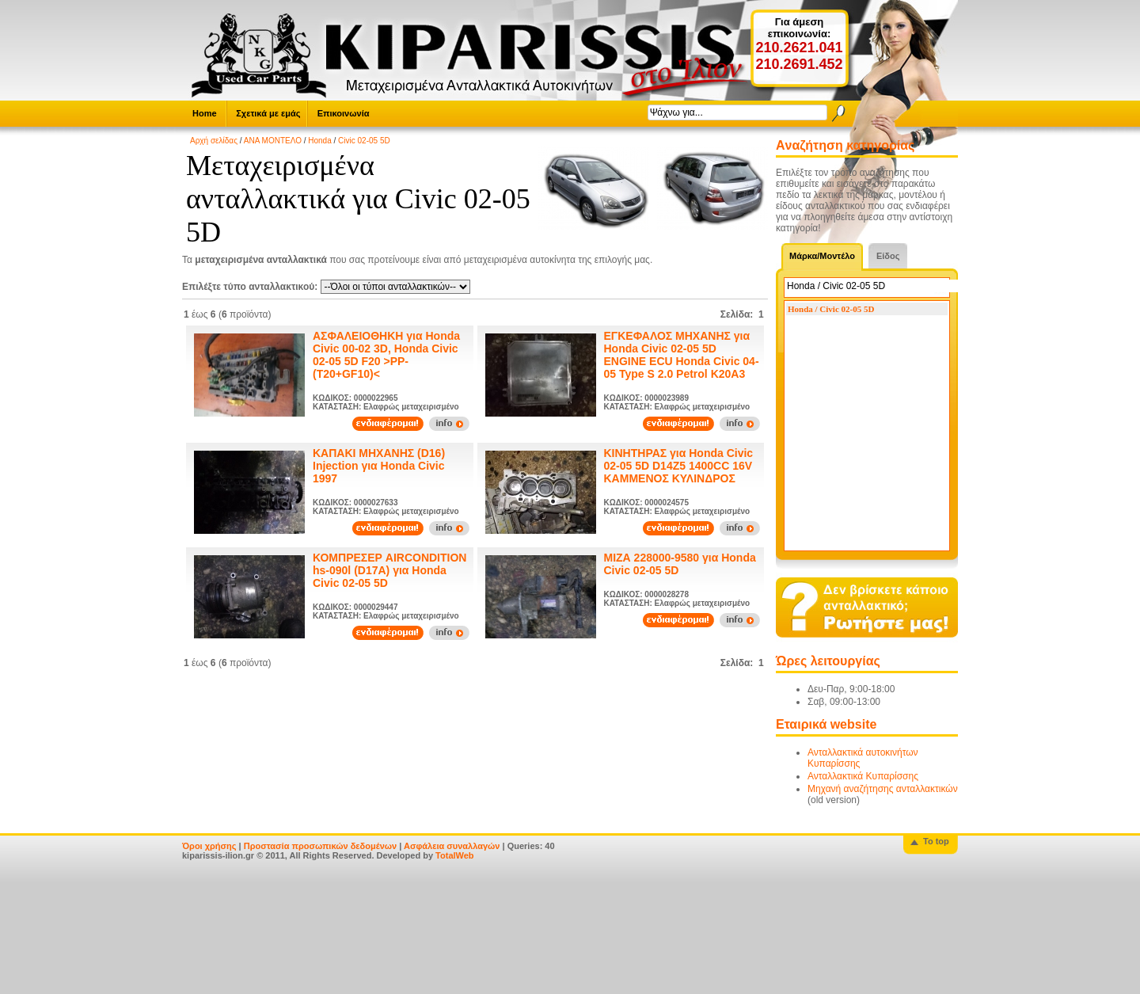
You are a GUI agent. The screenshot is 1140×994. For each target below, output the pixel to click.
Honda (319, 140)
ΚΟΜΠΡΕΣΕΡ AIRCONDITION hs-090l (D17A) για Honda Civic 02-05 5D (389, 570)
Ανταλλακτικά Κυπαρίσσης (863, 776)
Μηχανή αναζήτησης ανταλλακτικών (883, 788)
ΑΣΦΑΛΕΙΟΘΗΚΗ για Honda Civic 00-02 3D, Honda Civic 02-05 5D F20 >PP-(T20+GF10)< (386, 354)
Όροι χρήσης (209, 846)
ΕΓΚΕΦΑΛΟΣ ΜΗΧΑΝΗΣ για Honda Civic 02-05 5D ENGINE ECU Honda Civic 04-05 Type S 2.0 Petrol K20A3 (681, 354)
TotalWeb (454, 855)
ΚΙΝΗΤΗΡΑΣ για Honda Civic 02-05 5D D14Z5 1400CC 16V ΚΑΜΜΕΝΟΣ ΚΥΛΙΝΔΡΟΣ (679, 466)
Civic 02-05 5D (364, 140)
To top (936, 841)
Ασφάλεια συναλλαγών (452, 846)
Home (204, 113)
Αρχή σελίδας (214, 140)
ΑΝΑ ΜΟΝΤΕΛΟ (273, 140)
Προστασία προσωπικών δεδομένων (320, 846)
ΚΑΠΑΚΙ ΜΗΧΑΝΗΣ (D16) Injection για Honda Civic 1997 (379, 466)
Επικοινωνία (343, 113)
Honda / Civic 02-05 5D (831, 309)
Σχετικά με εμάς (268, 113)
